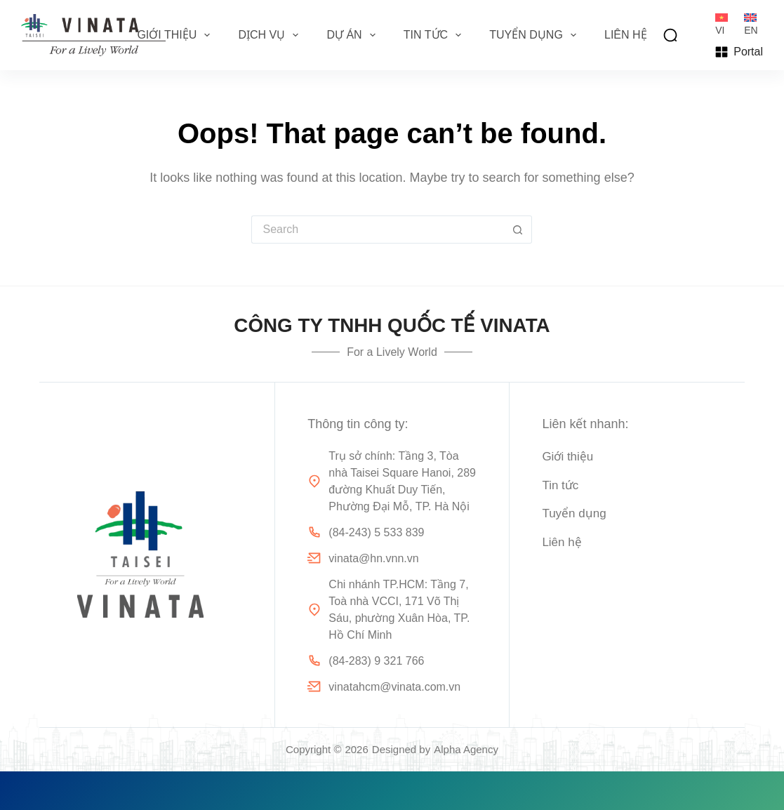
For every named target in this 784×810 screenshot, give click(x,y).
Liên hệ (625, 35)
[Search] (670, 35)
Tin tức (435, 35)
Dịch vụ (271, 35)
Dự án (353, 35)
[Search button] (518, 229)
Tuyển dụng (535, 35)
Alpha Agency (466, 749)
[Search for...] (377, 229)
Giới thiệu (176, 35)
